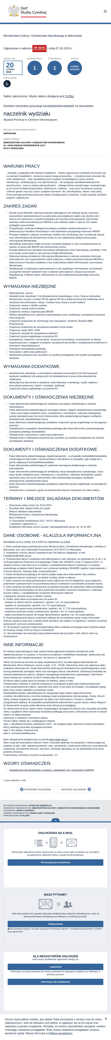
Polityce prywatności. (61, 1033)
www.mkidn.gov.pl (57, 739)
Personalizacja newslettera (55, 862)
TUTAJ (69, 96)
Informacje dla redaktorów (55, 982)
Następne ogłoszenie (73, 789)
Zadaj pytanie (55, 924)
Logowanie (55, 967)
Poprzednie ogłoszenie (37, 789)
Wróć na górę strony (55, 819)
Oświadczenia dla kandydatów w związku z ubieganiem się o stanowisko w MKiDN (51, 770)
